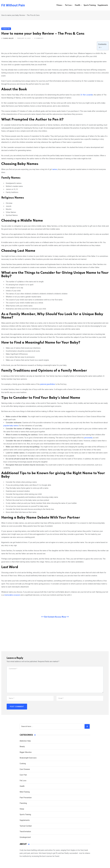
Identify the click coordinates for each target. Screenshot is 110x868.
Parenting (23, 805)
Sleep (22, 810)
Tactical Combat (26, 827)
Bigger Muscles (26, 754)
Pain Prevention (26, 799)
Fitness (59, 5)
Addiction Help (25, 742)
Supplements (103, 5)
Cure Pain (23, 776)
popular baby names (11, 427)
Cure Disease (25, 771)
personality (88, 439)
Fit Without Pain (13, 5)
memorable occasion (12, 596)
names (54, 171)
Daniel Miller (8, 40)
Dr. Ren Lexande (86, 96)
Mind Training (25, 793)
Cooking (23, 765)
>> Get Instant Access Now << (55, 618)
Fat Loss (68, 5)
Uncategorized (25, 839)
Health (78, 5)
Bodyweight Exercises (28, 759)
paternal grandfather (47, 386)
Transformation (25, 833)
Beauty (22, 748)
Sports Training (90, 5)
